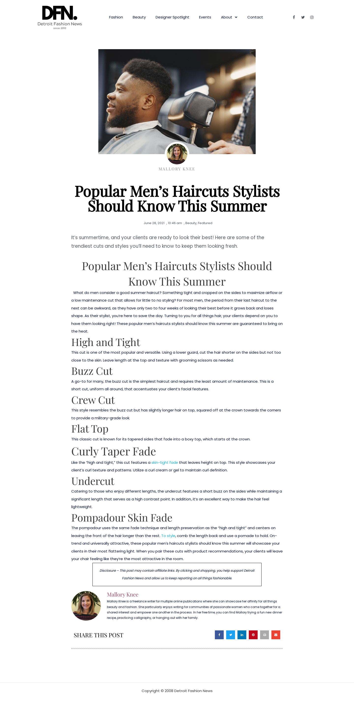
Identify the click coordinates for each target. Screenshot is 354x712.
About (229, 17)
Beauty (139, 17)
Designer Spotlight (172, 17)
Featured (205, 223)
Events (205, 17)
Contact (255, 17)
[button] (219, 634)
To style (168, 535)
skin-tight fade (165, 462)
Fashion (116, 17)
